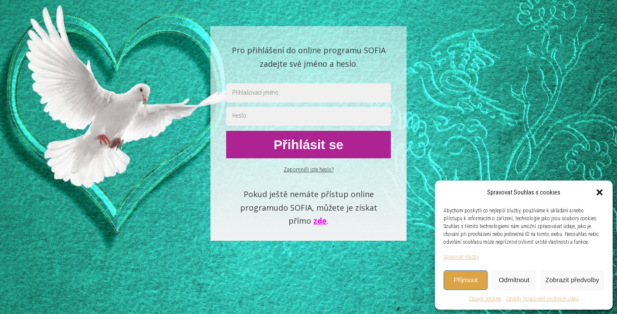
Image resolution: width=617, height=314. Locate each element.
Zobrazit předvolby (572, 279)
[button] (599, 192)
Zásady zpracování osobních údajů (542, 299)
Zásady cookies (485, 299)
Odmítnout (514, 279)
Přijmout (466, 279)
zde (320, 220)
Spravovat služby (461, 257)
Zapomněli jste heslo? (309, 169)
